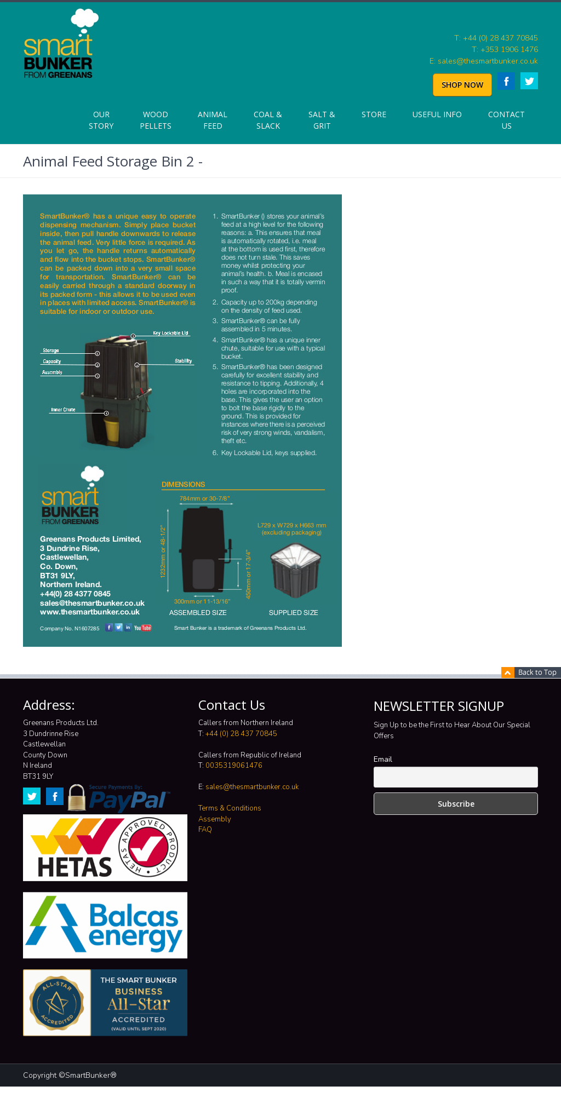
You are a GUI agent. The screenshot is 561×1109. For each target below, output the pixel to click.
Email (383, 759)
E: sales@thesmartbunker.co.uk (484, 61)
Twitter (529, 80)
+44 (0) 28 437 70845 (241, 734)
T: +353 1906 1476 (505, 49)
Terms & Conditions (229, 808)
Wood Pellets (155, 120)
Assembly (214, 819)
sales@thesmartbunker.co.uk (252, 787)
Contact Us (506, 120)
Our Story (101, 120)
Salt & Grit (321, 120)
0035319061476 (233, 766)
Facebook (506, 81)
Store (374, 114)
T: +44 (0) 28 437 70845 (496, 38)
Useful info (437, 114)
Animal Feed (212, 120)
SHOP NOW (462, 84)
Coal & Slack (268, 120)
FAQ (205, 830)
